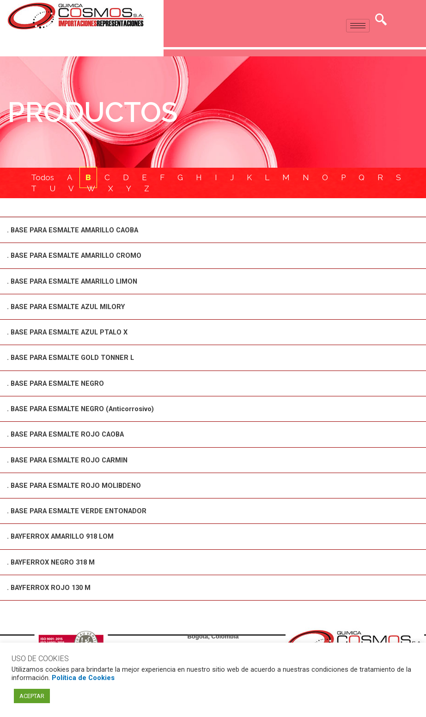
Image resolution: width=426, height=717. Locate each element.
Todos (42, 177)
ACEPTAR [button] (31, 696)
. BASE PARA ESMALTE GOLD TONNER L (74, 358)
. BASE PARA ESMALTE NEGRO (58, 383)
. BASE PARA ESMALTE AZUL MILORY (69, 307)
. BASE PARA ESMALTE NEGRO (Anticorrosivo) (84, 409)
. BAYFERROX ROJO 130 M (51, 587)
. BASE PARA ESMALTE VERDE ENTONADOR (80, 510)
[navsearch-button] (381, 21)
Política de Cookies (83, 678)
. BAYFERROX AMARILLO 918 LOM (64, 536)
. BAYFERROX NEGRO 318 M (53, 561)
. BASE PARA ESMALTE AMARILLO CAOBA (77, 231)
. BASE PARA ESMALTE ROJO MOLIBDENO (77, 485)
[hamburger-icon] (358, 25)
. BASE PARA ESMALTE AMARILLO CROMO (78, 256)
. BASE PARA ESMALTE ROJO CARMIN (70, 460)
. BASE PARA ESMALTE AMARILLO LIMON (76, 282)
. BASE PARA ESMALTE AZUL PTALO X (71, 332)
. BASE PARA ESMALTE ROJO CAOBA (69, 434)
